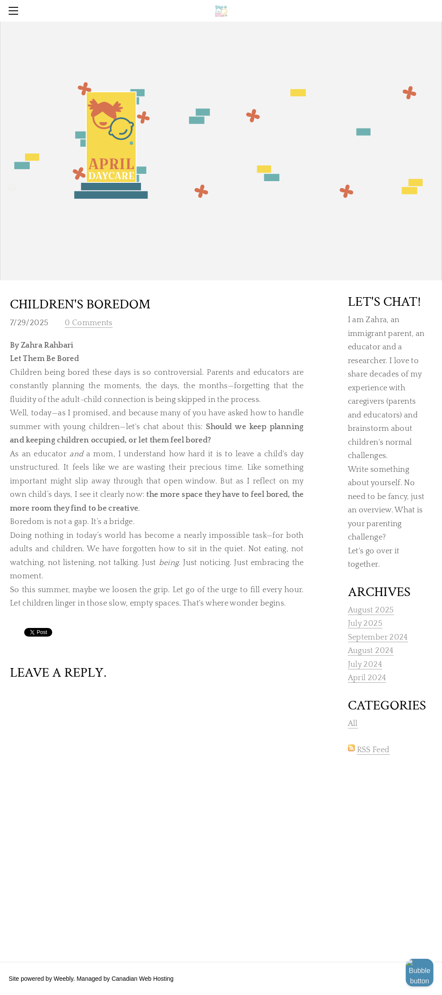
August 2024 (371, 651)
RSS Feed (373, 750)
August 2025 (371, 610)
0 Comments (89, 323)
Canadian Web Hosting (142, 978)
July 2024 (365, 664)
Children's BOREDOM (80, 304)
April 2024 (367, 678)
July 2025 (365, 623)
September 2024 (378, 637)
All (353, 723)
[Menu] (15, 10)
